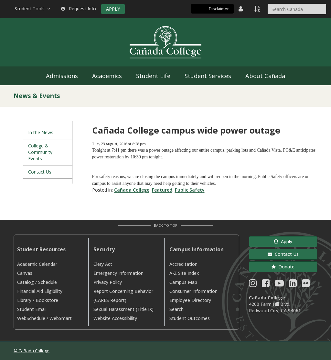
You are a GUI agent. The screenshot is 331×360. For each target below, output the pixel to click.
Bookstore (47, 300)
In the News (40, 132)
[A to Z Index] (257, 9)
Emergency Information (118, 273)
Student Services (208, 76)
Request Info (78, 8)
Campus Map (183, 282)
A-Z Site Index (184, 273)
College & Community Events (40, 152)
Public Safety (190, 190)
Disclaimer (219, 9)
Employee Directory (190, 300)
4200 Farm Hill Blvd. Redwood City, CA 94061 (275, 307)
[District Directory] (241, 9)
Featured (162, 190)
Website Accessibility (115, 318)
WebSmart (60, 318)
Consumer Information (193, 291)
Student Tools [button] (33, 8)
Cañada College (131, 190)
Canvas (24, 273)
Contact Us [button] (283, 254)
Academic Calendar (37, 264)
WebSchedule (31, 318)
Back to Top (165, 225)
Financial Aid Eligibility (39, 291)
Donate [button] (283, 267)
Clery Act (102, 264)
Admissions (62, 76)
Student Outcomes (189, 318)
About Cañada (265, 76)
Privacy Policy (107, 282)
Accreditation (183, 264)
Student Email (32, 309)
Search (176, 309)
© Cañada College (31, 351)
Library (24, 300)
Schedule (47, 282)
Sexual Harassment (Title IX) (123, 309)
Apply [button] (283, 241)
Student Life (153, 76)
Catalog (25, 282)
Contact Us (39, 172)
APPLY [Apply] (113, 9)
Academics (107, 76)
